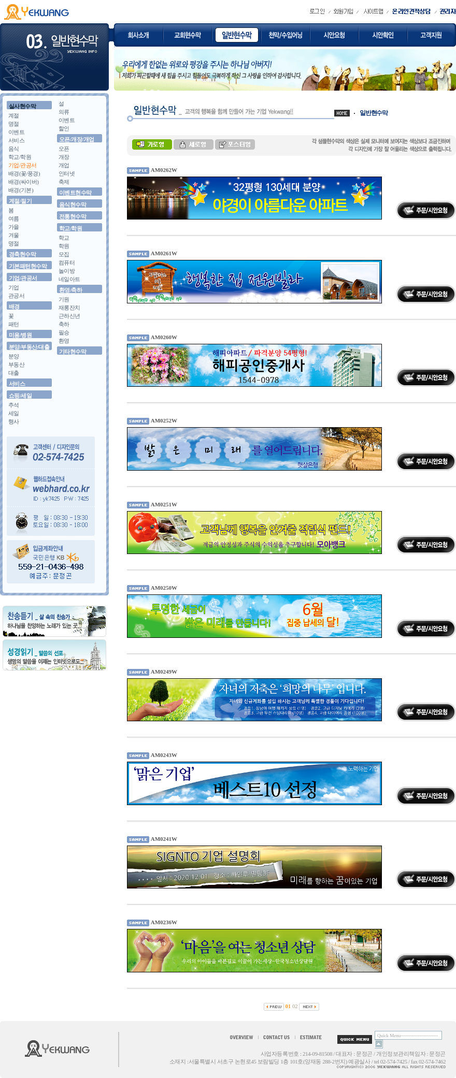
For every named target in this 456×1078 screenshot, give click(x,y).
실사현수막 (22, 106)
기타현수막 (72, 351)
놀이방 (67, 271)
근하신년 (69, 316)
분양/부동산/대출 (29, 347)
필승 (64, 332)
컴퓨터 (67, 262)
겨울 (13, 235)
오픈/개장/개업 (76, 139)
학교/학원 (19, 157)
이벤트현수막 (75, 193)
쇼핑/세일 (20, 395)
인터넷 (67, 173)
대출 (13, 373)
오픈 (64, 148)
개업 (64, 165)
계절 (13, 115)
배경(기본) (20, 190)
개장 (64, 157)
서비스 (16, 140)
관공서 (16, 296)
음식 (13, 148)
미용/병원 (20, 335)
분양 (13, 356)
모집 (64, 254)
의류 (64, 112)
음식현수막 (72, 204)
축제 (64, 182)
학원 (64, 246)
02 (295, 1006)
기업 (13, 287)
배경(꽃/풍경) (24, 173)
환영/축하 (70, 290)
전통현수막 (72, 216)
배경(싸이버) (23, 182)
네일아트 (69, 279)
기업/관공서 (22, 165)
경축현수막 (22, 254)
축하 (64, 324)
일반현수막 (374, 112)
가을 (13, 227)
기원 (64, 299)
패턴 (13, 324)
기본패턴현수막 (28, 266)
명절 (13, 124)
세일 (13, 413)
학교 (64, 238)
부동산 (16, 364)
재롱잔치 (69, 307)
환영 (64, 341)
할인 (64, 128)
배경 (14, 306)
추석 (13, 405)
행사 (13, 421)
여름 (13, 218)
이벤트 (16, 132)
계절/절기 (20, 201)
